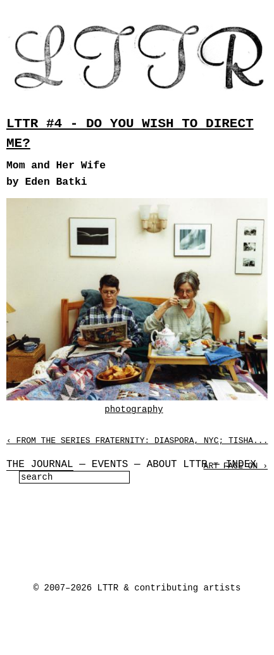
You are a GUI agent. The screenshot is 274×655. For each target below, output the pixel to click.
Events (110, 464)
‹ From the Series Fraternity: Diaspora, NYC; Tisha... (137, 441)
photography (133, 409)
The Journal (39, 464)
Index (241, 464)
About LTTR (177, 464)
